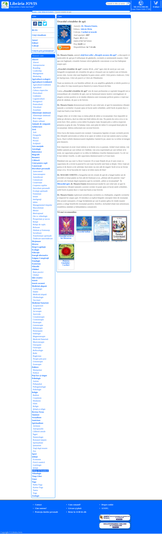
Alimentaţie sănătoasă (41, 113)
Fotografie (37, 135)
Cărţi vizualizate (39, 35)
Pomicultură (38, 104)
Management (38, 73)
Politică (35, 367)
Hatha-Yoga (37, 485)
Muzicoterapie (38, 342)
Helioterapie (38, 328)
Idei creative (37, 278)
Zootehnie (37, 110)
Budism (36, 395)
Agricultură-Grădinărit (42, 82)
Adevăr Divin (86, 29)
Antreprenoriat (39, 65)
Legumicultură (39, 99)
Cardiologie (37, 289)
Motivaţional (38, 213)
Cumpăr (65, 48)
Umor (34, 479)
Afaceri (35, 59)
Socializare (37, 233)
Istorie (35, 280)
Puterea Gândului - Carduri (66, 263)
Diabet (35, 292)
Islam (35, 403)
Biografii (36, 154)
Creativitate (37, 182)
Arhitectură (37, 127)
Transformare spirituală (42, 236)
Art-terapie (37, 311)
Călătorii (36, 160)
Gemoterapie (38, 325)
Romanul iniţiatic (40, 440)
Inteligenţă (37, 199)
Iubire (35, 202)
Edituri (35, 43)
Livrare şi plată (74, 508)
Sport (34, 454)
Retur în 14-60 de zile (77, 512)
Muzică (36, 138)
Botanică (36, 157)
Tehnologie (36, 473)
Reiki (35, 353)
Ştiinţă (35, 457)
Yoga (34, 482)
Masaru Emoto (89, 26)
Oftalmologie (38, 297)
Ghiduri (35, 269)
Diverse (35, 244)
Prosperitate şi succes (41, 219)
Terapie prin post (39, 359)
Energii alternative (40, 255)
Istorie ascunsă (38, 283)
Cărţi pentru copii (39, 163)
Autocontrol (37, 171)
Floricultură (37, 93)
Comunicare (38, 180)
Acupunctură (38, 306)
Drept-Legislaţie (39, 247)
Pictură (35, 140)
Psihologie (36, 378)
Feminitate (37, 194)
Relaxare (36, 227)
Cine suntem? (41, 508)
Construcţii (37, 166)
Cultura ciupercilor (40, 90)
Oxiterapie (37, 347)
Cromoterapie (38, 319)
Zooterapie (37, 364)
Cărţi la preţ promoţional (43, 51)
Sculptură (36, 143)
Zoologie (35, 496)
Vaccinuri (36, 300)
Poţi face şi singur (39, 375)
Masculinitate (38, 208)
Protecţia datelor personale (46, 512)
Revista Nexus (38, 412)
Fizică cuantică (39, 462)
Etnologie (36, 261)
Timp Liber (37, 476)
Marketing (37, 76)
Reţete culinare (39, 121)
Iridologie (37, 333)
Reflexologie (38, 350)
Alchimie (36, 426)
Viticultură (37, 107)
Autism (36, 381)
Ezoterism (36, 264)
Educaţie (36, 252)
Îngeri (35, 434)
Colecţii (35, 46)
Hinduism (37, 401)
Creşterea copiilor (40, 185)
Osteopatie (37, 345)
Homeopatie (38, 331)
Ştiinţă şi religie (39, 409)
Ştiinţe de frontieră (40, 471)
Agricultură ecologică (41, 79)
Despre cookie (107, 505)
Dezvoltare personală (41, 168)
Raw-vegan (37, 118)
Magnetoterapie (39, 336)
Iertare (35, 196)
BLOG (35, 30)
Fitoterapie (37, 322)
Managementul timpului (42, 205)
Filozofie (35, 266)
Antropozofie (38, 429)
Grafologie (37, 465)
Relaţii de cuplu (39, 224)
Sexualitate (36, 417)
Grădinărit (37, 96)
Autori (35, 40)
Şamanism (37, 445)
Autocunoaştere (39, 174)
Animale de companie (41, 124)
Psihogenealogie (39, 387)
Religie (35, 392)
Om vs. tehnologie (40, 216)
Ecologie (35, 250)
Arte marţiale (38, 146)
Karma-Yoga (38, 487)
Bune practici (38, 272)
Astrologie (36, 149)
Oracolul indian (83, 232)
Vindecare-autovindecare (43, 238)
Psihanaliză (37, 384)
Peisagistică (37, 101)
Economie (37, 459)
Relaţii (35, 222)
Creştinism (37, 398)
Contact (38, 505)
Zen (34, 451)
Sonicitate (36, 420)
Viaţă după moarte (40, 448)
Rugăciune (37, 356)
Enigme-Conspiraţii (40, 258)
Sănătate (35, 415)
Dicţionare (36, 241)
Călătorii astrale (39, 431)
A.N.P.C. (105, 508)
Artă (34, 129)
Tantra (35, 490)
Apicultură (37, 87)
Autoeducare (38, 177)
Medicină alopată (39, 286)
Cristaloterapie (39, 317)
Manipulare (37, 370)
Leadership (37, 71)
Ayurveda (36, 314)
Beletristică (37, 152)
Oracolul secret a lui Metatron (66, 237)
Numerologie (38, 437)
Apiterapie (37, 308)
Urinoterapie (38, 361)
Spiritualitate (37, 423)
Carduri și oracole (89, 32)
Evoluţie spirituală (40, 191)
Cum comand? (74, 505)
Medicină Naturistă (40, 303)
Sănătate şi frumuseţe (41, 230)
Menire (36, 210)
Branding (36, 68)
